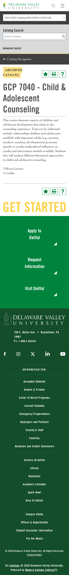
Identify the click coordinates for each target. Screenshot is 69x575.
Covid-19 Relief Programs (34, 397)
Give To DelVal (34, 500)
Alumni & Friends (34, 389)
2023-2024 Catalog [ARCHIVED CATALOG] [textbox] (28, 17)
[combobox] (34, 17)
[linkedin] (47, 354)
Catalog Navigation (19, 59)
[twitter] (33, 354)
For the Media (34, 538)
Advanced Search (12, 48)
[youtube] (62, 354)
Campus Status (34, 514)
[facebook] (6, 354)
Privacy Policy (34, 554)
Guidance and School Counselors (34, 446)
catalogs (14, 565)
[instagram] (18, 354)
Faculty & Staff (34, 430)
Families (34, 438)
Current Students (34, 406)
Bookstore (34, 476)
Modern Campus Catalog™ (41, 570)
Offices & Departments (34, 522)
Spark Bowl (34, 492)
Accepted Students (35, 381)
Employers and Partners (34, 422)
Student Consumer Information (34, 530)
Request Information (34, 263)
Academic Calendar (34, 484)
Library (34, 468)
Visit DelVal (34, 288)
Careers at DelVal (34, 460)
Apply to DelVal (34, 234)
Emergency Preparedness (34, 414)
